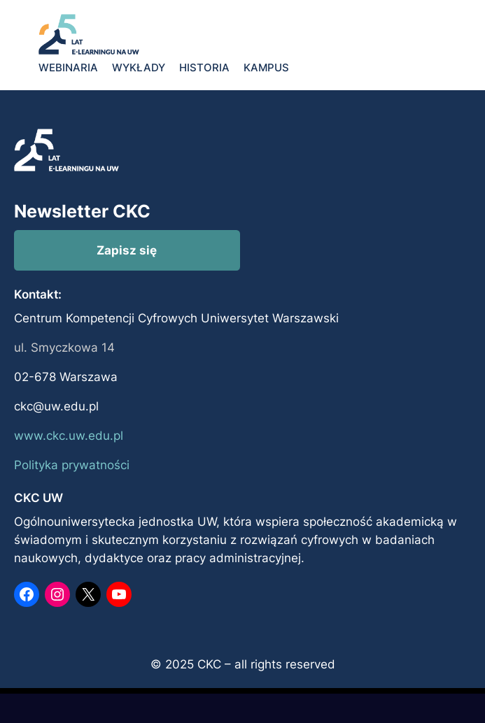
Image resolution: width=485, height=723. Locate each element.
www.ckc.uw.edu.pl (68, 436)
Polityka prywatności (71, 465)
